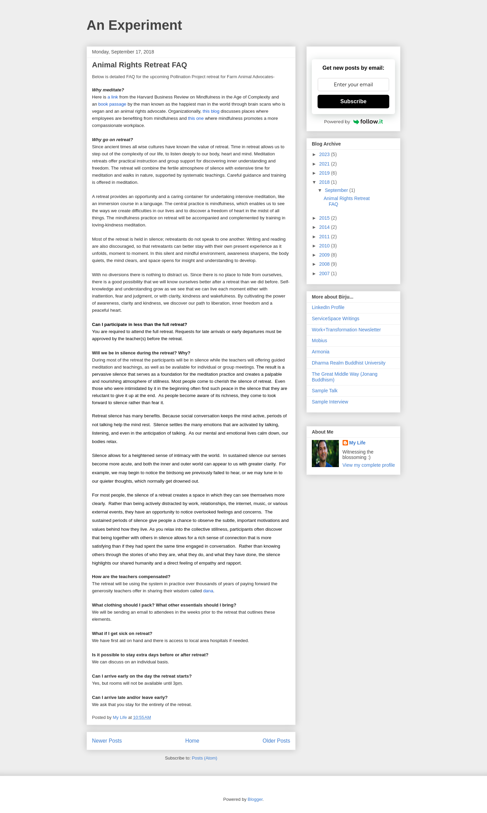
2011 (325, 236)
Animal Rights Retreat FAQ (139, 65)
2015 (325, 218)
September (337, 190)
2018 (325, 182)
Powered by (353, 121)
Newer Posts (107, 741)
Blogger (255, 799)
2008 (325, 264)
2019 (325, 173)
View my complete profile (369, 465)
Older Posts (276, 741)
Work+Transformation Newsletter (346, 329)
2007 (325, 273)
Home (192, 741)
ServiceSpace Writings (336, 318)
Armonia (320, 351)
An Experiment (134, 25)
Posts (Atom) (204, 758)
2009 (325, 255)
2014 (325, 227)
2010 (325, 245)
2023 (325, 154)
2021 (325, 164)
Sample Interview (330, 401)
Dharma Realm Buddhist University (349, 363)
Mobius (319, 340)
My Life (357, 442)
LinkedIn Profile (328, 307)
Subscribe (353, 101)
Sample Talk (325, 390)
